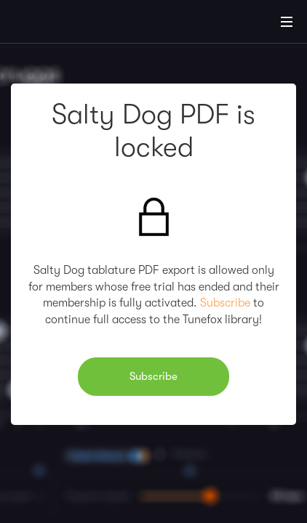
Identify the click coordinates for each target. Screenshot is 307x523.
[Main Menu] (286, 21)
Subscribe (225, 302)
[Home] (58, 24)
